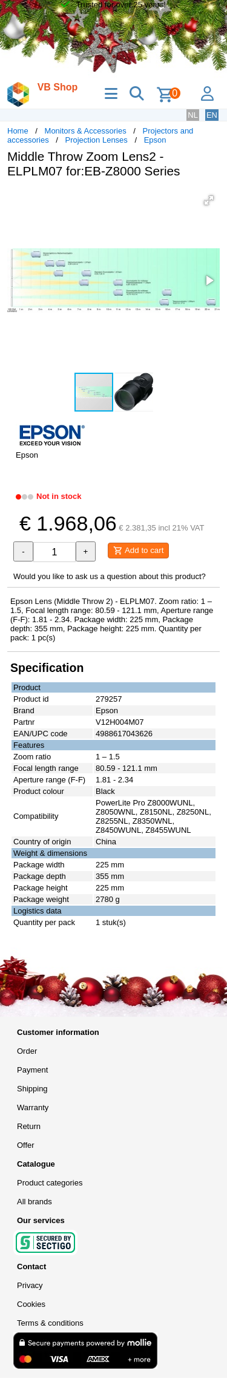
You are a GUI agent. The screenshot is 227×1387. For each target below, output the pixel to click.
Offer (26, 1145)
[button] (209, 200)
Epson (155, 139)
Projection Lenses (96, 139)
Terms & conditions (50, 1323)
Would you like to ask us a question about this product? (109, 576)
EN (211, 115)
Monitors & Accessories (86, 130)
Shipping (32, 1088)
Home (17, 130)
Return (29, 1126)
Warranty (32, 1107)
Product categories (49, 1182)
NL (193, 115)
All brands (34, 1201)
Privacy (30, 1285)
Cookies (31, 1304)
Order (27, 1051)
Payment (32, 1069)
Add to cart (138, 550)
